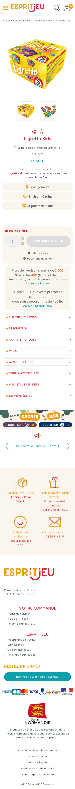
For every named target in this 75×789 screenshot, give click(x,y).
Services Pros (15, 644)
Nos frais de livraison (37, 283)
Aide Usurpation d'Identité (37, 774)
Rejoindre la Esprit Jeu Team (36, 446)
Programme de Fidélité (21, 639)
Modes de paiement (19, 613)
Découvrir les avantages (37, 305)
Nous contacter (37, 756)
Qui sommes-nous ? (19, 649)
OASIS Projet (27, 784)
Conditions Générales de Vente (37, 750)
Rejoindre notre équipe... (22, 654)
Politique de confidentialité (37, 768)
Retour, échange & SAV (21, 623)
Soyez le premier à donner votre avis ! (36, 147)
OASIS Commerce (45, 784)
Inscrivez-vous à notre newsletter (37, 676)
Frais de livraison (17, 618)
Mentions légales (37, 762)
